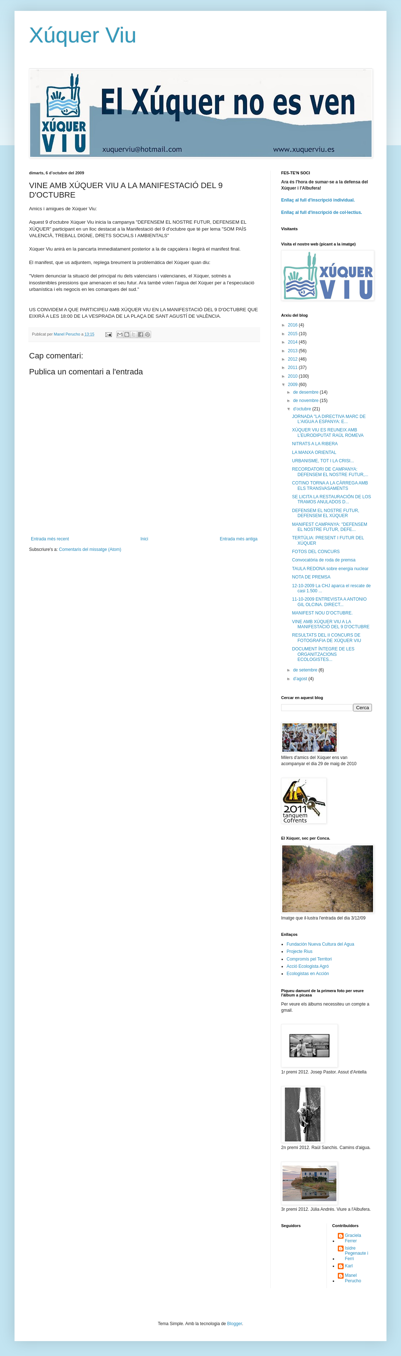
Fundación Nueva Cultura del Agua (320, 944)
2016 (293, 325)
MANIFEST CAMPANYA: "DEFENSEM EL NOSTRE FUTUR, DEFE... (329, 527)
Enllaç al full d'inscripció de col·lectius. (321, 212)
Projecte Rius (299, 951)
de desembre (306, 392)
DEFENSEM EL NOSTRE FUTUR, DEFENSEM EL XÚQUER (325, 513)
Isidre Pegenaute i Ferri (356, 1253)
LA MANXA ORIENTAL (314, 452)
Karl (349, 1265)
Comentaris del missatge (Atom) (90, 549)
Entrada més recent (50, 538)
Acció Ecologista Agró (308, 966)
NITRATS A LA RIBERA (315, 443)
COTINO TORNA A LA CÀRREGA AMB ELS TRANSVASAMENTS (330, 485)
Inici (144, 538)
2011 (293, 367)
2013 (293, 350)
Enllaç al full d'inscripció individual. (318, 200)
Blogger (234, 1323)
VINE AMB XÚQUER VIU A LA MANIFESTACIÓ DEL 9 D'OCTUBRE (330, 624)
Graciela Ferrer (353, 1238)
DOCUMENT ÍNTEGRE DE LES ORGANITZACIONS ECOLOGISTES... (323, 654)
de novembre (306, 400)
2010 (293, 376)
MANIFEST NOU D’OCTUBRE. (322, 613)
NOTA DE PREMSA (311, 577)
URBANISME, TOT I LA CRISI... (323, 460)
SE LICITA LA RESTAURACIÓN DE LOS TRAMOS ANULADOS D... (331, 499)
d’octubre (302, 408)
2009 (293, 384)
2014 (293, 342)
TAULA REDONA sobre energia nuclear (330, 568)
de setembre (306, 670)
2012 (293, 359)
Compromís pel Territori (309, 959)
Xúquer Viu (83, 35)
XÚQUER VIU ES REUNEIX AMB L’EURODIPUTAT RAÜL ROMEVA (328, 432)
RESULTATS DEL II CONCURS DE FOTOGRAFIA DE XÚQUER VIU (326, 638)
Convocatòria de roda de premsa (324, 560)
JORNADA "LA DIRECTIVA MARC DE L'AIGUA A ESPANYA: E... (329, 419)
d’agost (300, 678)
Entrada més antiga (239, 538)
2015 (293, 333)
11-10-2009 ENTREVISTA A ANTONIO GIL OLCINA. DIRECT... (329, 602)
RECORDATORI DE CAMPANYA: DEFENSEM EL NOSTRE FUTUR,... (330, 472)
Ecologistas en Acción (308, 973)
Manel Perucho (353, 1278)
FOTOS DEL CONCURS (316, 551)
